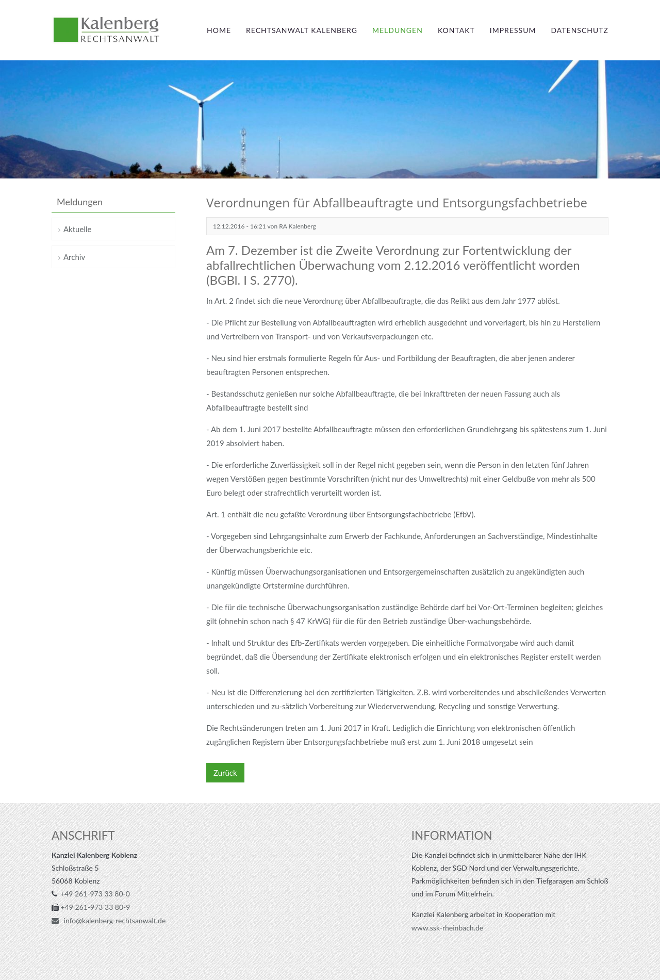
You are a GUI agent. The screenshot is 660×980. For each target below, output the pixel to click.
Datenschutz (579, 30)
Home (219, 30)
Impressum (513, 30)
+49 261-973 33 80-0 (95, 893)
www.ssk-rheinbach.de (447, 927)
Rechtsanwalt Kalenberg (301, 30)
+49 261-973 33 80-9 (95, 907)
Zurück (225, 772)
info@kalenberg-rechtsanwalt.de (114, 920)
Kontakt (456, 30)
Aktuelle (77, 229)
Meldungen (397, 30)
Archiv (74, 257)
